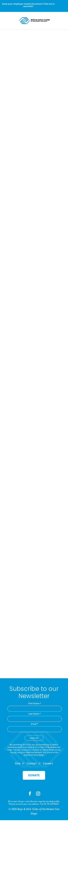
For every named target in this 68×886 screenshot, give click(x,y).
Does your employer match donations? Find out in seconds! (28, 5)
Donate (34, 775)
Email (34, 723)
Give (18, 763)
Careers (48, 763)
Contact (32, 763)
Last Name (34, 713)
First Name (34, 703)
